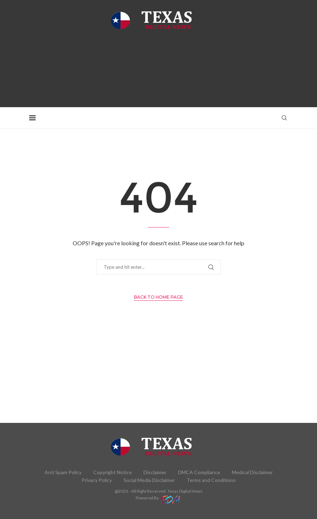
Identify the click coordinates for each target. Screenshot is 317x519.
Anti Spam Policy (63, 472)
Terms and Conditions (211, 480)
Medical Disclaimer (252, 472)
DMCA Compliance (199, 472)
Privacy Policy (97, 480)
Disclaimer (155, 472)
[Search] (284, 118)
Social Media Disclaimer (149, 480)
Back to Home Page (158, 297)
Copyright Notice (112, 472)
